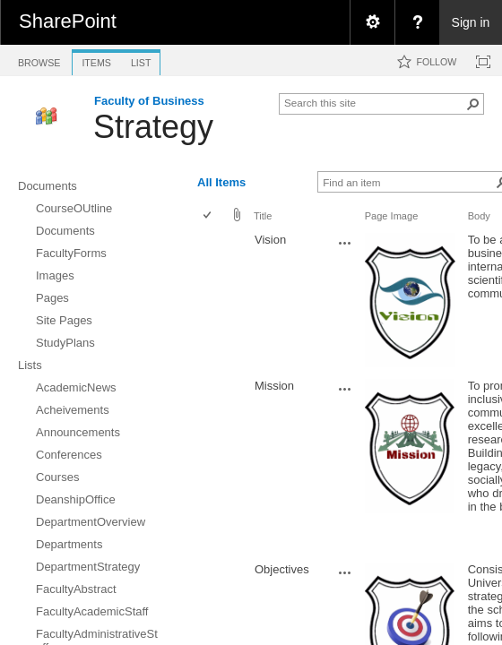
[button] (473, 104)
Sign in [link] (471, 22)
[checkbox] (208, 216)
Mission (274, 385)
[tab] (39, 59)
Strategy (153, 126)
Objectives (282, 569)
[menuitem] (372, 22)
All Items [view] (221, 182)
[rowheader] (211, 301)
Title (263, 216)
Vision (270, 239)
